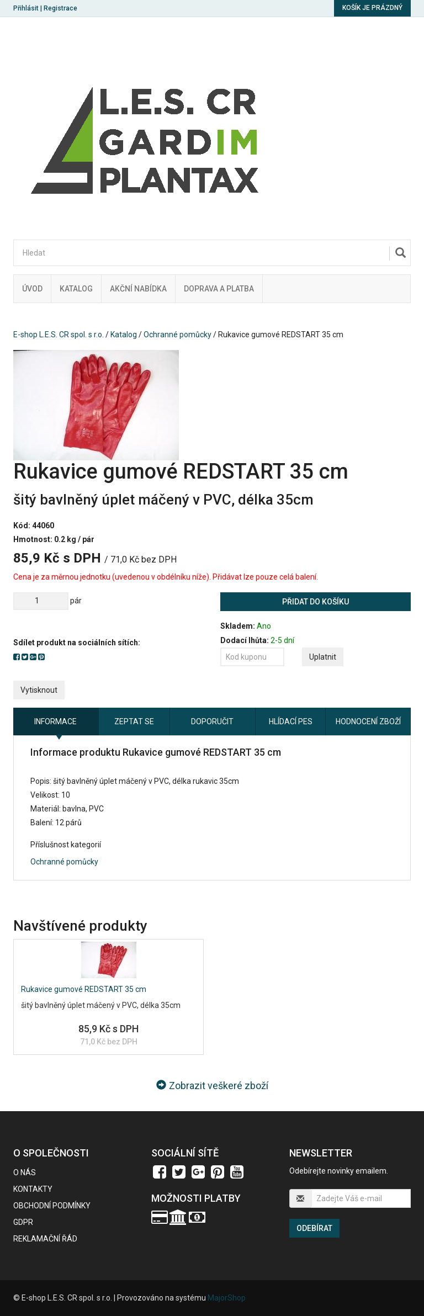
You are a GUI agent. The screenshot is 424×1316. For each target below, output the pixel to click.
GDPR (23, 1222)
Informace (55, 721)
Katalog (76, 288)
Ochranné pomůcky (177, 334)
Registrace (60, 8)
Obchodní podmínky (52, 1205)
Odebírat (314, 1228)
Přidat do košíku (315, 601)
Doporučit (212, 721)
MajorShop (227, 1297)
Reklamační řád (45, 1238)
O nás (24, 1172)
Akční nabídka (138, 288)
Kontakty (32, 1189)
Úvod (32, 288)
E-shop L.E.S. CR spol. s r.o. (58, 334)
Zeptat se (134, 721)
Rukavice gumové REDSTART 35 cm (83, 989)
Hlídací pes (290, 721)
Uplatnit (322, 656)
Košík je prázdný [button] (372, 8)
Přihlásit (26, 8)
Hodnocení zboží (368, 721)
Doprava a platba (219, 288)
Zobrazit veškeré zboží (212, 1085)
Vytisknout (38, 690)
